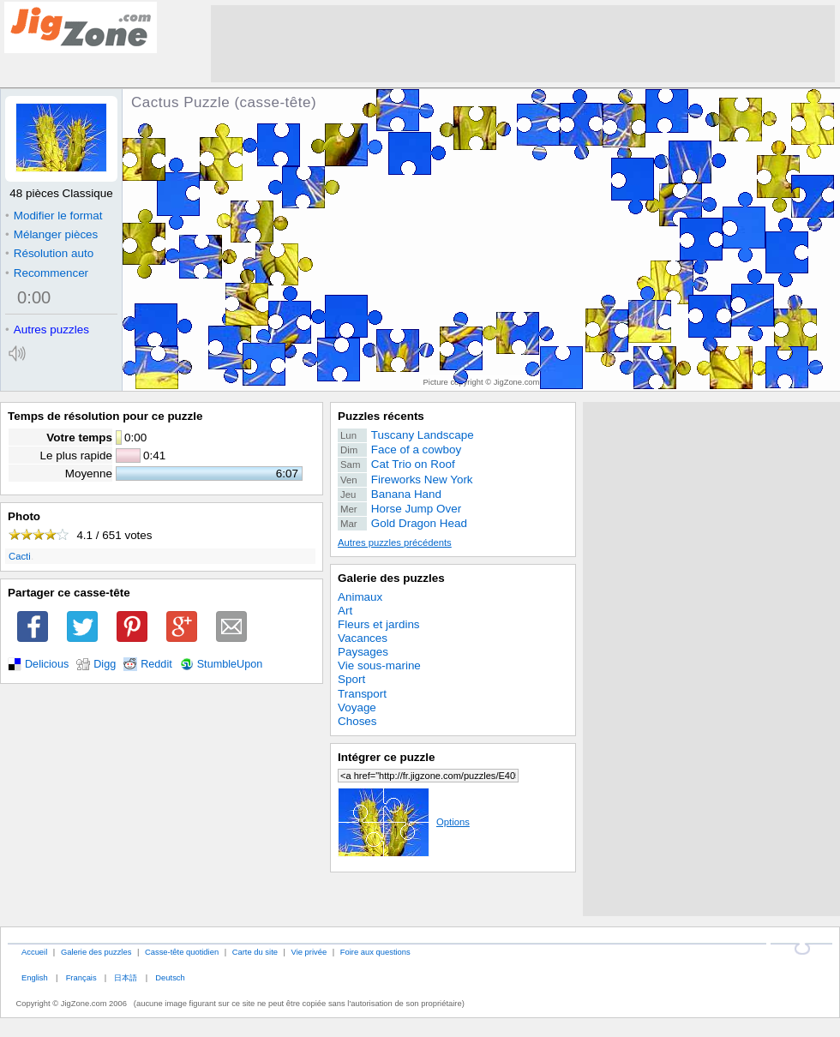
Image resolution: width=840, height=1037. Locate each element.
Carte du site (255, 951)
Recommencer (46, 273)
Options (404, 822)
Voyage (357, 707)
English (34, 977)
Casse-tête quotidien (182, 951)
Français (81, 977)
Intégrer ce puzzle (386, 757)
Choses (357, 721)
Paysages (363, 651)
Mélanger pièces (51, 234)
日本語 (125, 977)
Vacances (362, 638)
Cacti (20, 556)
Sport (351, 679)
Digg (104, 664)
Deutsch (169, 977)
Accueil (34, 951)
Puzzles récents (381, 416)
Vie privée (309, 951)
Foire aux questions (375, 951)
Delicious (47, 664)
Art (345, 610)
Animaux (360, 596)
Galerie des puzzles (391, 578)
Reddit (156, 664)
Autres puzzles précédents (395, 542)
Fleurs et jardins (379, 624)
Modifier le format (54, 215)
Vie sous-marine (379, 665)
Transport (362, 693)
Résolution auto (49, 253)
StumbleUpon (230, 664)
